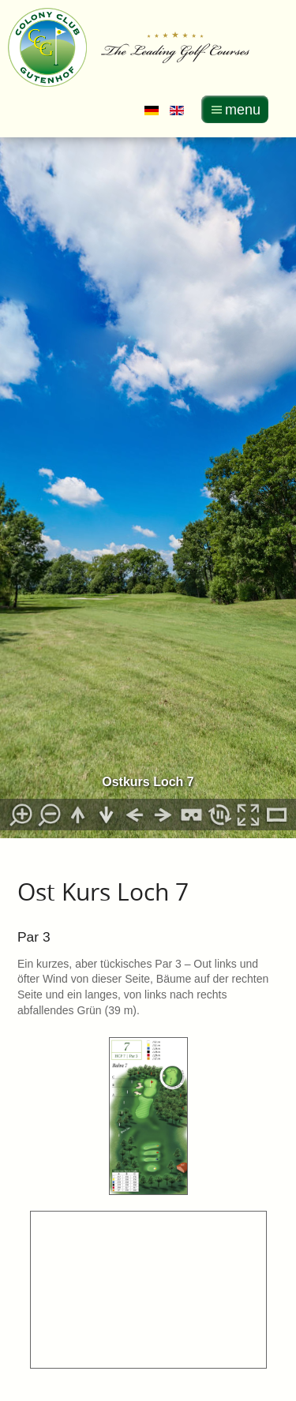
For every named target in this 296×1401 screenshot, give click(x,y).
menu (242, 110)
